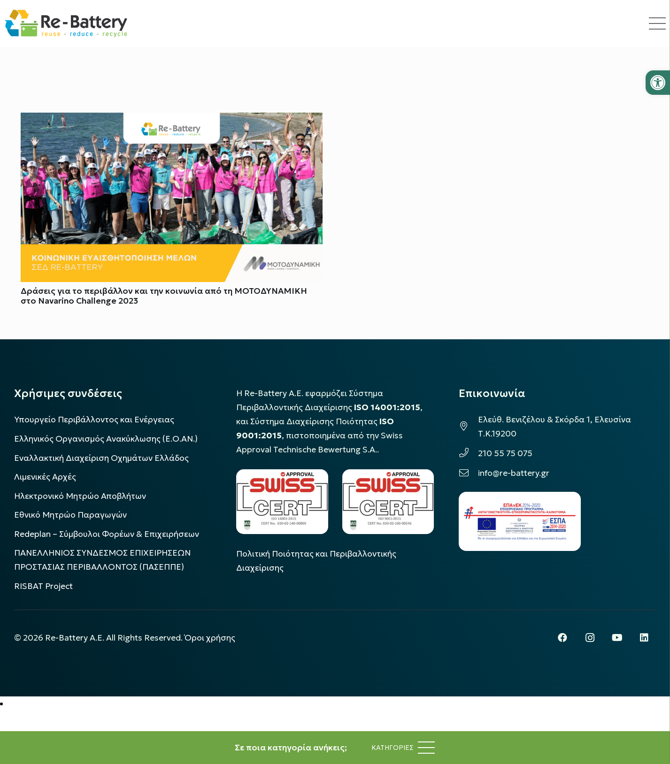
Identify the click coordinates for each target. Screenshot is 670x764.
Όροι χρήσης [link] (210, 638)
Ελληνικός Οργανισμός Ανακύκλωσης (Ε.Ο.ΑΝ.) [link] (106, 439)
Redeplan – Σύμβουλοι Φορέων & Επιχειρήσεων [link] (106, 534)
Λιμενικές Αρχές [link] (45, 477)
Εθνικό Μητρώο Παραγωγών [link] (70, 515)
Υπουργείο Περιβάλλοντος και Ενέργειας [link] (94, 419)
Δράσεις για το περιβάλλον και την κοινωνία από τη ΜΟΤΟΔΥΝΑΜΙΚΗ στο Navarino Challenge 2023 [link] (164, 296)
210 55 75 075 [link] (505, 453)
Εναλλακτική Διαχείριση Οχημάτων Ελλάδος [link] (101, 458)
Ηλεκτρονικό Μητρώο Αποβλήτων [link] (80, 496)
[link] (658, 82)
